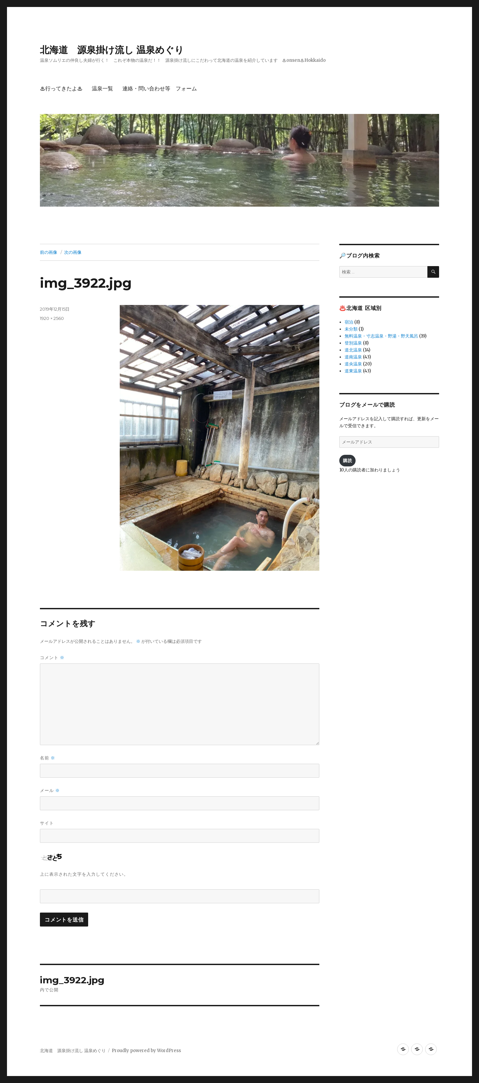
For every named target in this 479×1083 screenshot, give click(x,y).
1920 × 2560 (52, 318)
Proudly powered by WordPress (146, 1050)
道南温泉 (353, 357)
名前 (47, 758)
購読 (347, 460)
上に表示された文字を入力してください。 (84, 874)
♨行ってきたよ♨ (61, 88)
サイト (47, 823)
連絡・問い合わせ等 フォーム (159, 88)
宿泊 (349, 322)
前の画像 (48, 252)
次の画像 (72, 252)
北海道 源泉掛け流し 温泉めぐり (112, 49)
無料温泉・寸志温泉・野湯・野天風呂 (381, 336)
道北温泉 (353, 350)
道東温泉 (353, 371)
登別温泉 (353, 343)
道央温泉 (353, 364)
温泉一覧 (102, 88)
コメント (52, 657)
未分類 (351, 329)
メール (50, 790)
